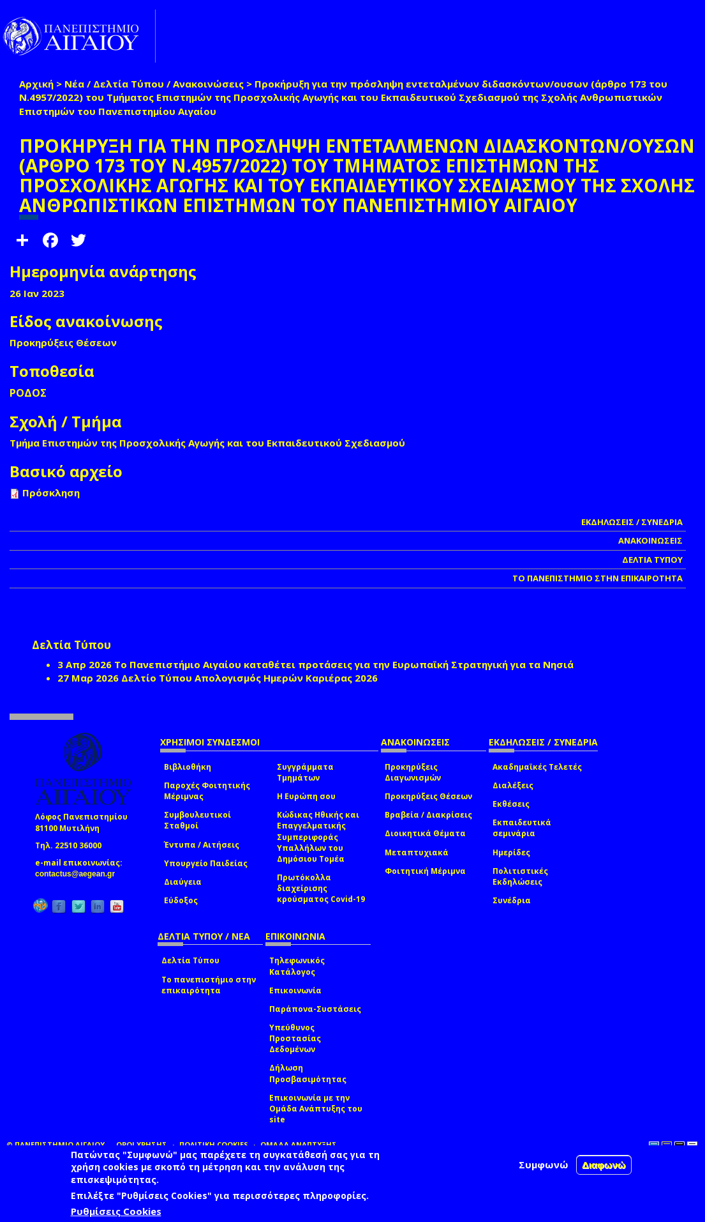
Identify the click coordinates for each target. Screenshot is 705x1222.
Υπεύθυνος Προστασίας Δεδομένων (295, 1038)
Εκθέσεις (511, 803)
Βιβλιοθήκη (187, 766)
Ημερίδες (511, 852)
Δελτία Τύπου (190, 960)
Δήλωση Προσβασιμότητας (307, 1073)
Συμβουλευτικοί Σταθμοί (197, 820)
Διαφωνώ (604, 1164)
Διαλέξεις (513, 785)
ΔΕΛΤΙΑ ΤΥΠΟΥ (652, 559)
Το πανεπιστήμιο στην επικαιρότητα (208, 985)
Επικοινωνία (295, 990)
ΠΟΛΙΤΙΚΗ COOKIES (213, 1144)
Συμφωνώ (543, 1164)
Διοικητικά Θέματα (425, 833)
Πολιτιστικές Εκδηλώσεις (520, 876)
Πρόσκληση (51, 492)
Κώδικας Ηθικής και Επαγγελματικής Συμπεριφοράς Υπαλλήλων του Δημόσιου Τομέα (318, 836)
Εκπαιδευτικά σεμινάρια (522, 828)
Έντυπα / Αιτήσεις (201, 844)
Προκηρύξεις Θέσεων (428, 796)
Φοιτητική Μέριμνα (425, 871)
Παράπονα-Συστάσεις (315, 1009)
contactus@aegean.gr (78, 873)
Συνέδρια (512, 900)
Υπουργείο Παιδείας (206, 863)
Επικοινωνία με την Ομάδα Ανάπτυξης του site (315, 1108)
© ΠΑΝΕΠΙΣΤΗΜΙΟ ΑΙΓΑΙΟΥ (55, 1144)
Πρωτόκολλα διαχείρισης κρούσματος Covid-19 (321, 888)
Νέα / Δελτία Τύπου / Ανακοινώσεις (154, 83)
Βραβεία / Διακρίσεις (428, 814)
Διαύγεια (183, 881)
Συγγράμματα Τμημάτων (305, 772)
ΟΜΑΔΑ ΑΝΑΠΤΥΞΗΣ (298, 1144)
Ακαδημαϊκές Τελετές (537, 766)
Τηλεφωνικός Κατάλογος (297, 966)
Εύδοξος (181, 900)
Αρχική (36, 83)
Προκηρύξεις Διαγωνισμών (413, 772)
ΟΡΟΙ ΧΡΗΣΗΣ (141, 1144)
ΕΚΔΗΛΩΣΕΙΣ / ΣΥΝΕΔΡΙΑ (632, 522)
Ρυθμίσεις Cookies (116, 1211)
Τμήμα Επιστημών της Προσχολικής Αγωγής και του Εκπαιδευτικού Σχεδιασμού (207, 442)
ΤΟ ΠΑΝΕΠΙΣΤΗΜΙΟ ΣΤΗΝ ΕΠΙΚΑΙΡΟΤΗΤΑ (597, 578)
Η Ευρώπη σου (306, 796)
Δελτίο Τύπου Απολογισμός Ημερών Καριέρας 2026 (249, 677)
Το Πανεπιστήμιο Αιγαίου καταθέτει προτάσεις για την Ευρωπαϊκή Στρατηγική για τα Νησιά (344, 664)
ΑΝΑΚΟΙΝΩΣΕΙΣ (650, 540)
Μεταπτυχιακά (417, 852)
